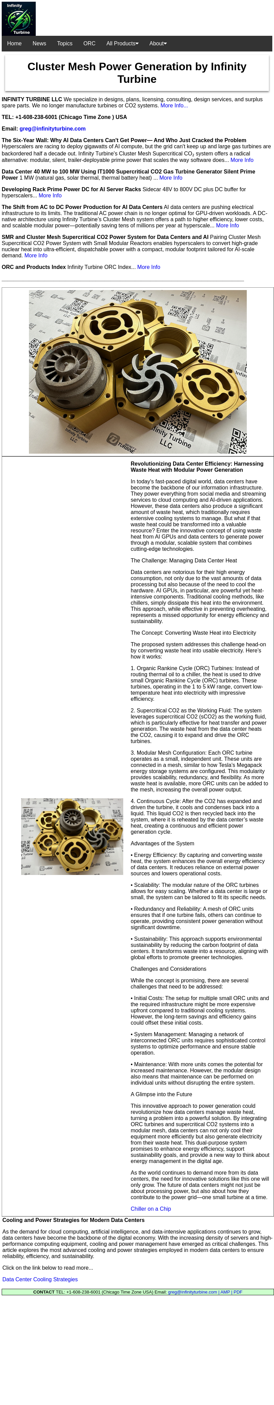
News (39, 43)
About (158, 43)
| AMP (224, 1292)
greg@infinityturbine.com (52, 129)
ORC (89, 43)
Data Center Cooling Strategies (40, 1279)
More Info (242, 160)
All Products (123, 43)
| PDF (236, 1292)
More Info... (174, 105)
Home (14, 43)
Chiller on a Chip (151, 1209)
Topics (64, 43)
